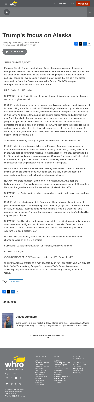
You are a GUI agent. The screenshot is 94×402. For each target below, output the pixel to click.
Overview (57, 361)
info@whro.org (20, 396)
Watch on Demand (42, 363)
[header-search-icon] (55, 4)
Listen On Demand (42, 367)
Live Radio (39, 365)
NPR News (16, 281)
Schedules (39, 369)
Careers (57, 367)
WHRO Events (40, 371)
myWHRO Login (67, 4)
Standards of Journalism (59, 372)
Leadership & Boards (62, 363)
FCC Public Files (79, 363)
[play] (7, 12)
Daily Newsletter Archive (41, 377)
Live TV (38, 361)
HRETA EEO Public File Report (80, 366)
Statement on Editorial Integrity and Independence (62, 376)
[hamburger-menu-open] (6, 3)
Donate (84, 3)
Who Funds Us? (60, 380)
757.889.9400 (9, 396)
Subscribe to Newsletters (40, 374)
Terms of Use (78, 371)
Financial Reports (60, 365)
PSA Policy (77, 373)
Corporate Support (61, 369)
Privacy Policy (78, 369)
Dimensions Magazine (39, 381)
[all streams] (90, 12)
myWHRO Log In (41, 384)
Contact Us (58, 382)
